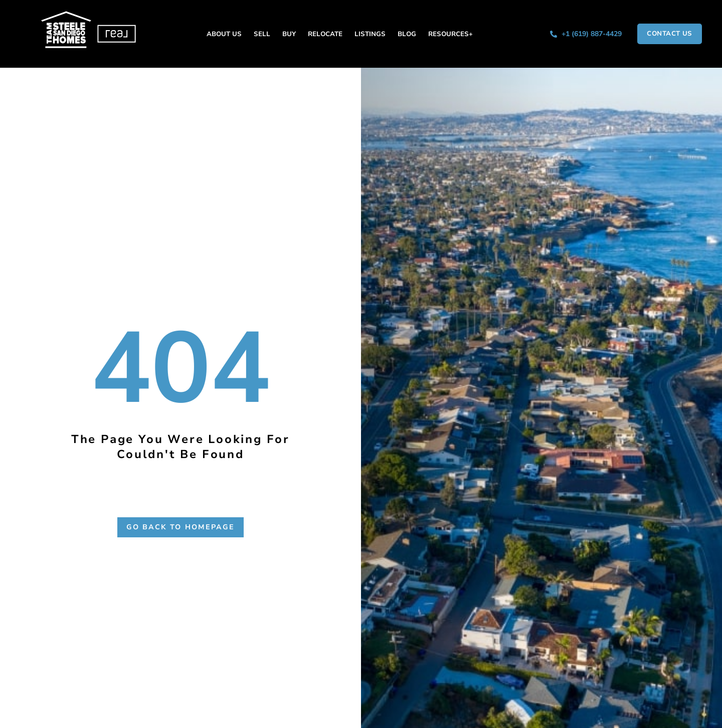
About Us (224, 34)
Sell (262, 34)
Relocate (325, 34)
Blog (407, 34)
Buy (289, 34)
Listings (370, 34)
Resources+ (450, 34)
